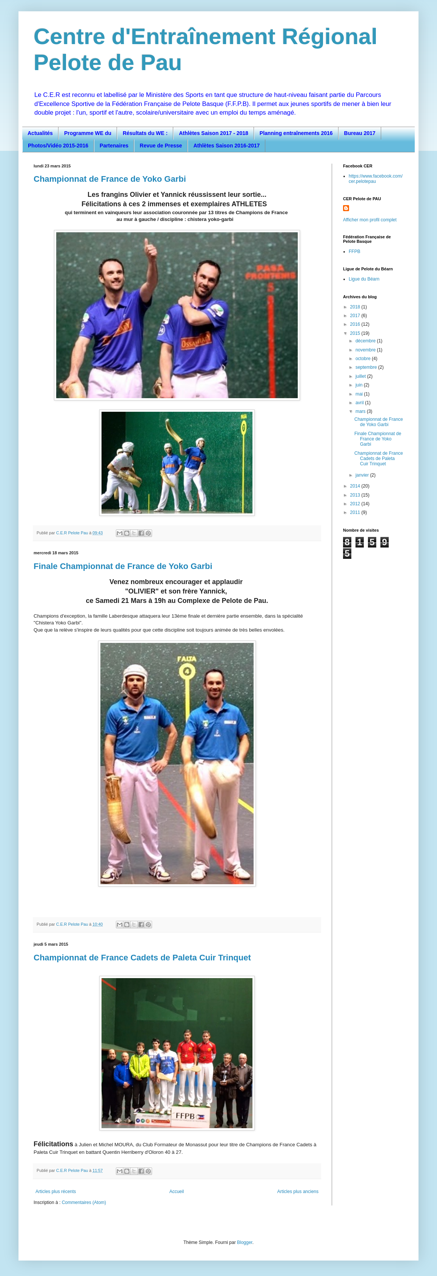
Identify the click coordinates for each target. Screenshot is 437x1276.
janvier (362, 475)
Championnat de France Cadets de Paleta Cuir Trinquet (142, 957)
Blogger (244, 1242)
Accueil (176, 1191)
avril (360, 402)
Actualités (40, 133)
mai (359, 394)
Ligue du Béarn (364, 279)
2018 (356, 307)
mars (361, 411)
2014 (356, 486)
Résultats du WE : (145, 133)
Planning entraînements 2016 (296, 133)
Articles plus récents (55, 1191)
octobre (363, 358)
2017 (356, 315)
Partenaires (114, 146)
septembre (366, 367)
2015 (356, 333)
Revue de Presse (161, 146)
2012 (356, 503)
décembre (366, 341)
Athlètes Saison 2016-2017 (226, 146)
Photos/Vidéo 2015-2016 (58, 146)
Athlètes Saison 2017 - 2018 (213, 133)
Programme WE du (87, 133)
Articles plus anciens (298, 1191)
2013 (356, 495)
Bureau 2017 (359, 133)
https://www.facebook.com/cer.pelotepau (376, 178)
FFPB (354, 251)
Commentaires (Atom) (84, 1202)
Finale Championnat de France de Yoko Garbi (123, 566)
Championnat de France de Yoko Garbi (110, 179)
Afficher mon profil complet (370, 219)
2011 (356, 512)
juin (359, 385)
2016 (356, 324)
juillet (361, 376)
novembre (366, 350)
